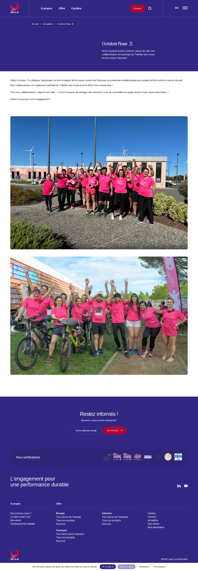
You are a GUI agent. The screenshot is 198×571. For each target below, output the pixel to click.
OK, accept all (108, 567)
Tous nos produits (65, 520)
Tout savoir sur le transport (70, 534)
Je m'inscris (115, 430)
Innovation (15, 520)
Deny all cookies (126, 567)
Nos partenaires (156, 527)
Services (60, 524)
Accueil (35, 24)
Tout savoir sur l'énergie (68, 517)
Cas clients (153, 523)
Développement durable (22, 523)
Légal (170, 559)
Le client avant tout (20, 516)
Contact (137, 8)
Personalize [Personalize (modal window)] (144, 567)
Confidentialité (181, 559)
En (176, 8)
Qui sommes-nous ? (20, 513)
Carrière (76, 8)
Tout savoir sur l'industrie (115, 517)
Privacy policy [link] (159, 567)
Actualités (48, 24)
